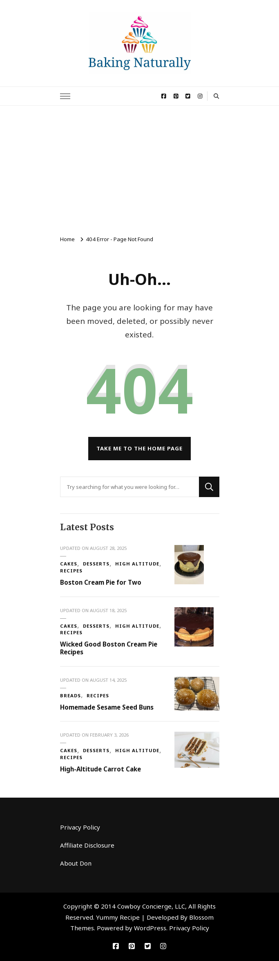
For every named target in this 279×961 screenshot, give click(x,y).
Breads (70, 695)
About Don (76, 863)
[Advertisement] (139, 167)
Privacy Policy (80, 827)
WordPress (150, 928)
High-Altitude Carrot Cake (100, 769)
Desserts (96, 564)
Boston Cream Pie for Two (100, 582)
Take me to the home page (139, 448)
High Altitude (137, 564)
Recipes (71, 571)
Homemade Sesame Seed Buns (107, 707)
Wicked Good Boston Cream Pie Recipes (108, 648)
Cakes (68, 564)
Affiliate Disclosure (87, 845)
